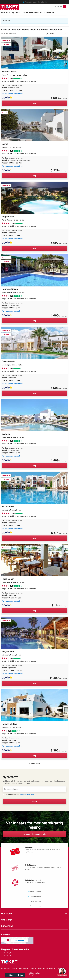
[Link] (3, 954)
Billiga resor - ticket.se (9, 968)
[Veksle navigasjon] (64, 6)
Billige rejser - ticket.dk (27, 968)
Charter (25, 12)
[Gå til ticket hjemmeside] (9, 6)
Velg (34, 103)
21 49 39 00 (57, 6)
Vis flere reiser (34, 763)
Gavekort (50, 12)
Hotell (17, 12)
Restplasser (34, 12)
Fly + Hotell (5, 12)
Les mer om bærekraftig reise (34, 834)
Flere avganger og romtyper (12, 93)
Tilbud (42, 12)
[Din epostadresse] (34, 789)
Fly (13, 12)
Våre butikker (19, 940)
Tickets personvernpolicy (27, 794)
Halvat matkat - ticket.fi (46, 968)
